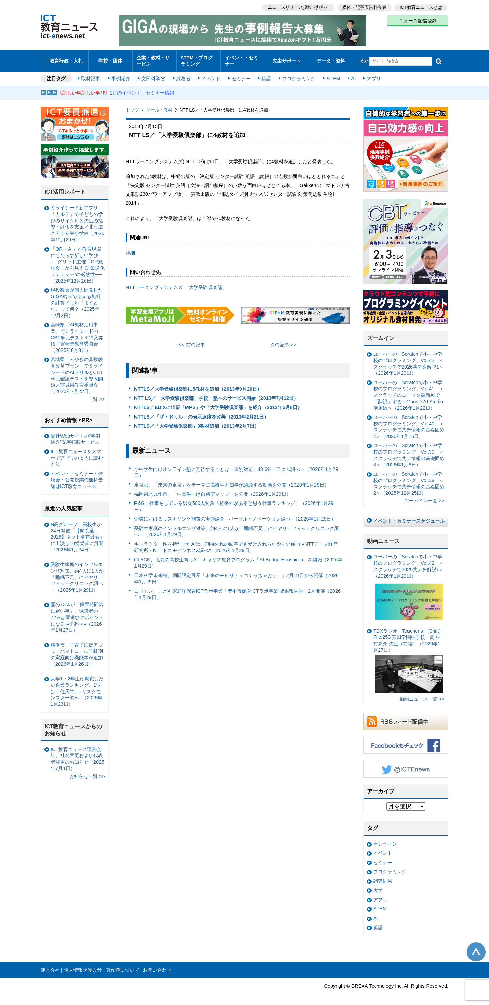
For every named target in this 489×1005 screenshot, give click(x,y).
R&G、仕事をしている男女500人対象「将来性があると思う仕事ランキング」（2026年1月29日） (233, 503)
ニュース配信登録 (418, 20)
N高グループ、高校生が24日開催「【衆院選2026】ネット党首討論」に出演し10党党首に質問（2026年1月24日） (77, 533)
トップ (132, 106)
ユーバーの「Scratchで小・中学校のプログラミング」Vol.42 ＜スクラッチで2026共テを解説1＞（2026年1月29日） (408, 360)
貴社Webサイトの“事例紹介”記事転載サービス (75, 436)
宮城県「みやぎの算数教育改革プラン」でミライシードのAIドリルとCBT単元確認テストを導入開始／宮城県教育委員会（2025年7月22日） (77, 372)
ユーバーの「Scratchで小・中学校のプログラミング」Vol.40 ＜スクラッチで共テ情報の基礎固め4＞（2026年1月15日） (409, 423)
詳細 (130, 249)
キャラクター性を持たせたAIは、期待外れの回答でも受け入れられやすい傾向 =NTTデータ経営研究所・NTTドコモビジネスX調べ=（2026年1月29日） (236, 544)
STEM (332, 75)
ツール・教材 (159, 106)
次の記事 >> (283, 341)
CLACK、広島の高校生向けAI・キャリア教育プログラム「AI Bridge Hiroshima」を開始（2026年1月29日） (238, 559)
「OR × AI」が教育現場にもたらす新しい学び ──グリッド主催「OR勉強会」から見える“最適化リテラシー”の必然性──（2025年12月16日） (78, 261)
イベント (210, 75)
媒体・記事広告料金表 (364, 7)
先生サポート (286, 59)
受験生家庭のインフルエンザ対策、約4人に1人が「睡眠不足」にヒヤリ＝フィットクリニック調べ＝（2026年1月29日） (236, 528)
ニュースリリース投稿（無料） (297, 7)
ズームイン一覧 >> (424, 497)
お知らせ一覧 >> (87, 773)
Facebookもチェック (405, 741)
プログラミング (297, 75)
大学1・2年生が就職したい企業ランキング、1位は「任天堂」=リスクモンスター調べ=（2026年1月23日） (77, 688)
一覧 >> (96, 396)
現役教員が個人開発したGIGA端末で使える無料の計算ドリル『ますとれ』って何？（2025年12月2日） (77, 299)
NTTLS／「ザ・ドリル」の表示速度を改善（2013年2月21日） (201, 413)
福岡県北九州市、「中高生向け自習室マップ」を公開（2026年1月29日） (212, 490)
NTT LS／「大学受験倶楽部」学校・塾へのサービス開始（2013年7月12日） (216, 394)
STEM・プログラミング (198, 59)
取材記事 (91, 75)
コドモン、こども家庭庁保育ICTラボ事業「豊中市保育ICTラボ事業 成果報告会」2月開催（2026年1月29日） (237, 591)
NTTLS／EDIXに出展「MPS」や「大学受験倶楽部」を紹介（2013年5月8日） (218, 404)
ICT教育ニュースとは (421, 7)
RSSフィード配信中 (405, 718)
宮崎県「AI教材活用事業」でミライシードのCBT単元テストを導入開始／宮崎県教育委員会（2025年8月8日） (77, 334)
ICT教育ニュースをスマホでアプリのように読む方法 (77, 454)
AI (351, 75)
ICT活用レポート (65, 189)
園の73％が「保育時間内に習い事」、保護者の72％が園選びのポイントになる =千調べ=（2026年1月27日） (77, 614)
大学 (378, 887)
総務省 (183, 75)
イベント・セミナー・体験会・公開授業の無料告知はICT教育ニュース (77, 476)
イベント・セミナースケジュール (409, 517)
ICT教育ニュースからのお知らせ (73, 726)
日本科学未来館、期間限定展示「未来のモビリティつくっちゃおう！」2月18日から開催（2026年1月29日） (236, 575)
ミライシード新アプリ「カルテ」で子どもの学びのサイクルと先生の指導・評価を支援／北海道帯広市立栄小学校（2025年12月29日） (77, 220)
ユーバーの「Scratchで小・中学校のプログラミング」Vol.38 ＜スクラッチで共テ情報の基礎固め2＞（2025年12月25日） (409, 480)
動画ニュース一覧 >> (422, 695)
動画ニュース (383, 538)
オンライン (385, 841)
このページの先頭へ (476, 948)
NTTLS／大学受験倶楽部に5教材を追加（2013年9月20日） (198, 385)
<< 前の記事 (192, 341)
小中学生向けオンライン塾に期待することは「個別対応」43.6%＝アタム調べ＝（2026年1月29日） (236, 469)
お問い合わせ (157, 966)
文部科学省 (153, 75)
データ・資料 (331, 59)
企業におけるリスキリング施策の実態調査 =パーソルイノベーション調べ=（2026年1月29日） (235, 515)
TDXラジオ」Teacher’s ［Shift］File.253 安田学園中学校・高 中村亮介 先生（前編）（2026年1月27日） (408, 657)
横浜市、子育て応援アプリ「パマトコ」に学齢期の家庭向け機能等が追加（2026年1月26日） (77, 651)
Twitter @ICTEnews (405, 765)
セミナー (240, 75)
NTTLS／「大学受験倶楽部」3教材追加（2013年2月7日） (196, 422)
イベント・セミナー (240, 59)
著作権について (122, 966)
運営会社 (50, 966)
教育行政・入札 (66, 59)
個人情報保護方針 (83, 966)
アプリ (372, 75)
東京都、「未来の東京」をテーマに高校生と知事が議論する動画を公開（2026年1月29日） (231, 481)
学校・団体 (110, 59)
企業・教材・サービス (152, 59)
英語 (265, 75)
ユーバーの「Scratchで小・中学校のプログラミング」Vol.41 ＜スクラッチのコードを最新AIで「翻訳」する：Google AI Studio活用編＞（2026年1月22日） (408, 391)
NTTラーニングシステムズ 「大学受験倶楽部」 (176, 284)
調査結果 (382, 878)
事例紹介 (121, 75)
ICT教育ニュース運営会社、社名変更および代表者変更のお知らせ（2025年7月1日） (77, 755)
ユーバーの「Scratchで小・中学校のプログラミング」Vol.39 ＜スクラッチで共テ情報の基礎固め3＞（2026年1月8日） (409, 452)
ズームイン (380, 335)
